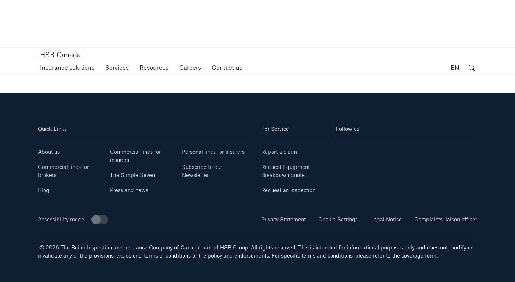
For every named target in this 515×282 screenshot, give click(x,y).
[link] (190, 67)
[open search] (472, 68)
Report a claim (279, 151)
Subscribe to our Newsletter (202, 171)
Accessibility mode (73, 219)
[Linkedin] (347, 149)
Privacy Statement (283, 219)
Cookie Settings (338, 219)
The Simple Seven (132, 175)
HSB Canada (60, 54)
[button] (67, 67)
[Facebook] (371, 149)
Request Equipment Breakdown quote (285, 171)
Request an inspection (288, 190)
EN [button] (454, 67)
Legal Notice (386, 219)
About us (49, 151)
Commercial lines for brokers (63, 171)
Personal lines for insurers (213, 151)
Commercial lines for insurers (135, 155)
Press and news (129, 190)
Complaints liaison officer (445, 219)
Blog (43, 190)
